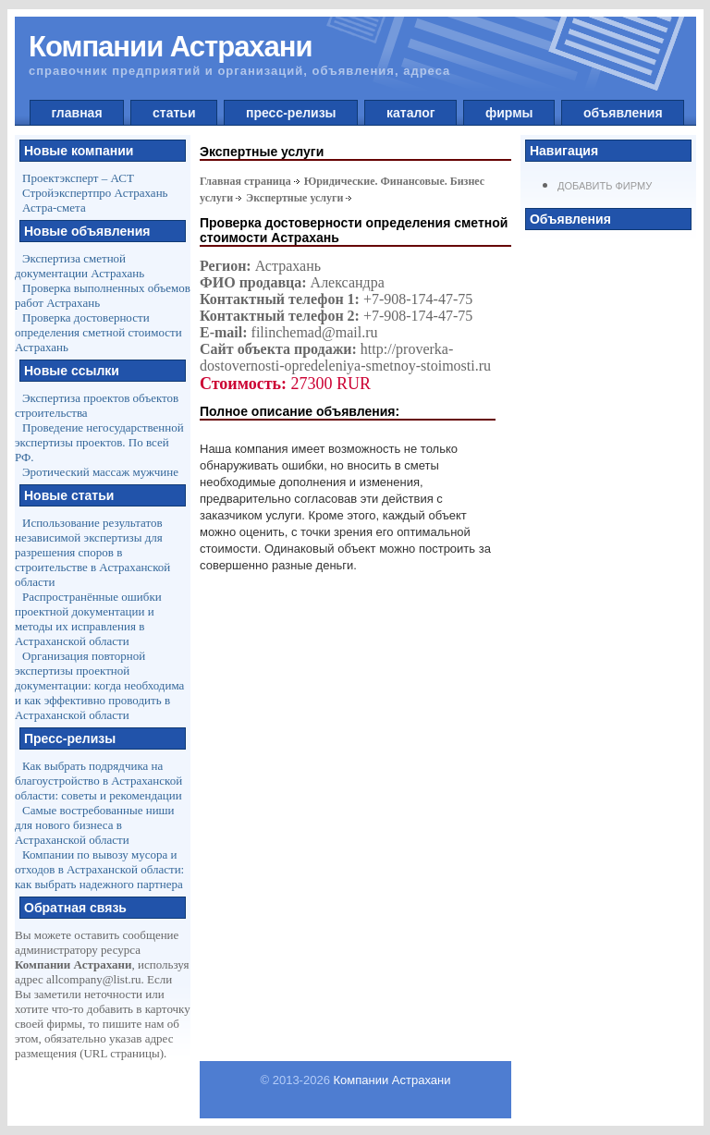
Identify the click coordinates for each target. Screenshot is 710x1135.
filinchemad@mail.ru (314, 332)
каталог (410, 112)
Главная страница (245, 181)
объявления (622, 112)
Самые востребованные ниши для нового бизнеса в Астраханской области (95, 825)
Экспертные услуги (294, 197)
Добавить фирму (604, 185)
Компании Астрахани (392, 1080)
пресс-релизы (291, 112)
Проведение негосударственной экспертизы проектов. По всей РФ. (99, 442)
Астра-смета (54, 207)
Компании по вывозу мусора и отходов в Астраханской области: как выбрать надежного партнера (99, 869)
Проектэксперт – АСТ (78, 178)
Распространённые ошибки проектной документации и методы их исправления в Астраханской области (88, 619)
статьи (173, 112)
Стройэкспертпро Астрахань (95, 193)
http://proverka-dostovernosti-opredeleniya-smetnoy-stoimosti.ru (345, 357)
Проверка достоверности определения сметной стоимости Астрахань (98, 332)
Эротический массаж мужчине (100, 472)
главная (77, 112)
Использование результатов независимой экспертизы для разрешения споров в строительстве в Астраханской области (92, 552)
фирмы (509, 112)
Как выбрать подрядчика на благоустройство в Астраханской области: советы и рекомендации (98, 780)
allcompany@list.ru (93, 979)
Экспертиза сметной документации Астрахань (79, 265)
